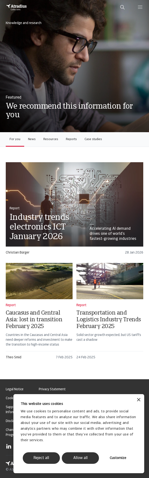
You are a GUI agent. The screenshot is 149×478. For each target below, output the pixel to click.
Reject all (41, 458)
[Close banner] (138, 400)
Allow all (80, 458)
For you (15, 139)
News (32, 139)
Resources (50, 139)
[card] (74, 210)
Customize (118, 458)
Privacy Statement (52, 389)
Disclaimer (13, 421)
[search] (122, 7)
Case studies (93, 139)
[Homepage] (16, 7)
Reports (71, 139)
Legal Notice (14, 389)
